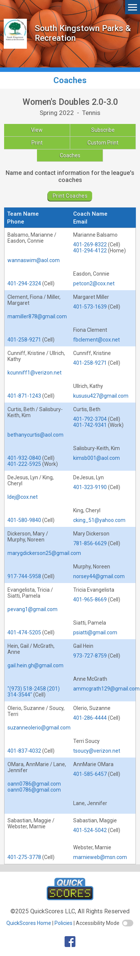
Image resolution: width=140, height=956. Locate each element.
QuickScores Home (28, 923)
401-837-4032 (24, 751)
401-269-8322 (90, 245)
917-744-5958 (24, 576)
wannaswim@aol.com (33, 260)
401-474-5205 (24, 632)
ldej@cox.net (22, 497)
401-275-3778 (24, 857)
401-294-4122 (90, 251)
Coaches (70, 155)
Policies (63, 923)
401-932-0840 (24, 458)
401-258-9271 (24, 340)
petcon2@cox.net (94, 283)
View (37, 130)
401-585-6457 (90, 774)
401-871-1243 (24, 396)
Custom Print (102, 143)
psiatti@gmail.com (95, 632)
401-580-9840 (24, 520)
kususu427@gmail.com (100, 396)
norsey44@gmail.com (99, 576)
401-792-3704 (90, 419)
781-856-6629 (90, 543)
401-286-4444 (90, 718)
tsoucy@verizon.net (96, 751)
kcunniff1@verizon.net (34, 373)
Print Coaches (70, 196)
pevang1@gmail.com (32, 609)
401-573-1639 (90, 307)
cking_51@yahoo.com (99, 520)
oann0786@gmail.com (34, 784)
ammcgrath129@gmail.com (106, 689)
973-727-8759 (90, 656)
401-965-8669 (90, 600)
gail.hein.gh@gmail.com (35, 665)
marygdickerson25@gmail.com (44, 553)
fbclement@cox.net (96, 340)
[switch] (127, 923)
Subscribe (103, 130)
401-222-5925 (24, 464)
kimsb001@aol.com (96, 458)
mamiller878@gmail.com (37, 316)
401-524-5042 (90, 830)
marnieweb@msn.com (100, 857)
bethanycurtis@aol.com (35, 435)
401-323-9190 (90, 487)
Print (37, 143)
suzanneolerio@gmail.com (39, 728)
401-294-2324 (24, 283)
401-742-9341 (90, 425)
